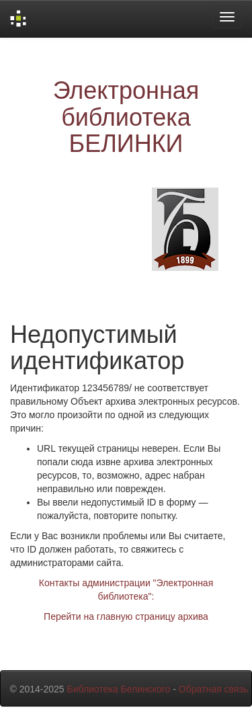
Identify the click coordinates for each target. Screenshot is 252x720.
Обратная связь (213, 689)
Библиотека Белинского (118, 689)
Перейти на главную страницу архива (126, 616)
